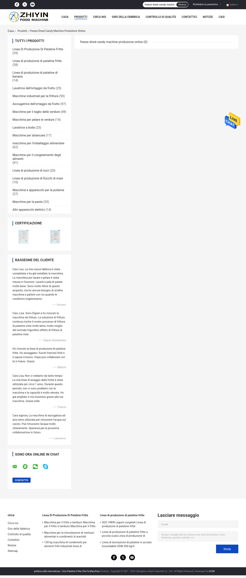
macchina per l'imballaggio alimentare (38, 143)
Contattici (189, 16)
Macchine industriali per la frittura (35, 96)
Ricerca (182, 4)
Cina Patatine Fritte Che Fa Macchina (81, 571)
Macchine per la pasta (27, 202)
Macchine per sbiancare (28, 135)
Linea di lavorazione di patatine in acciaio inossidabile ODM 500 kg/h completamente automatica (127, 545)
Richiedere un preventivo (205, 4)
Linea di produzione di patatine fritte (37, 61)
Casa (65, 16)
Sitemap (13, 550)
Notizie (208, 16)
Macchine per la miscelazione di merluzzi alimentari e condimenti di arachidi (69, 534)
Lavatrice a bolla (23, 127)
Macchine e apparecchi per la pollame (38, 190)
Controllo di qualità (161, 16)
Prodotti (80, 16)
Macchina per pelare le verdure (33, 119)
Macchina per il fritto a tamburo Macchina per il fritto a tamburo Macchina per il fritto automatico (70, 525)
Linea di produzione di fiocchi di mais (37, 178)
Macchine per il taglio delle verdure (36, 112)
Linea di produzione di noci (30, 170)
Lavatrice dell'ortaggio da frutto (33, 88)
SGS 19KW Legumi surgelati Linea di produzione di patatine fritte (124, 524)
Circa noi (99, 16)
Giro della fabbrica (126, 16)
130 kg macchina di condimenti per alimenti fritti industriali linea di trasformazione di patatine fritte (65, 545)
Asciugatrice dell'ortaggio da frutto (36, 104)
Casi (222, 16)
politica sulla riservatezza (47, 571)
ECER (212, 571)
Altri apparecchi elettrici (28, 209)
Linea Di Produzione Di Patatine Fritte (37, 49)
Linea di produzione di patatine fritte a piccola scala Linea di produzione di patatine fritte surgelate (125, 534)
